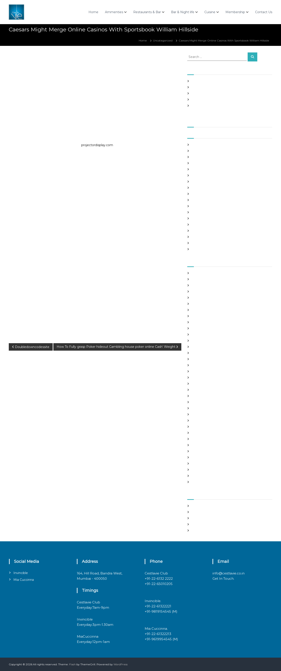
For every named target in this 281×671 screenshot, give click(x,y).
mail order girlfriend (205, 414)
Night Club (199, 426)
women (197, 482)
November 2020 (203, 206)
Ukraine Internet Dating (207, 469)
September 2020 (203, 218)
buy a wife (198, 303)
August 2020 (200, 224)
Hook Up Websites (203, 365)
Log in (196, 512)
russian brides (200, 445)
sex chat (197, 457)
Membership (235, 12)
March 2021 (199, 181)
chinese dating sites (204, 316)
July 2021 (198, 157)
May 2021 (198, 169)
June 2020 (199, 237)
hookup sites (200, 371)
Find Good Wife (202, 334)
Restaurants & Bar (147, 12)
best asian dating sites (206, 273)
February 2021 (201, 187)
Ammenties (114, 12)
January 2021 (200, 194)
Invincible (20, 573)
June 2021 (198, 163)
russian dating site (203, 451)
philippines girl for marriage (210, 439)
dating (196, 328)
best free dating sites (205, 279)
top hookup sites (202, 463)
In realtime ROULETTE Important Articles (219, 93)
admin (40, 58)
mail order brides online (207, 408)
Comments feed (202, 524)
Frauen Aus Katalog (204, 359)
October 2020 (201, 212)
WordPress (120, 664)
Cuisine (209, 12)
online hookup (201, 432)
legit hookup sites (203, 389)
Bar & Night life (182, 12)
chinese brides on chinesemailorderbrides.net (222, 310)
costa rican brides (203, 322)
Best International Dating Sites (212, 285)
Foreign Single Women (207, 353)
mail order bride (202, 402)
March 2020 (199, 249)
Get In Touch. (223, 578)
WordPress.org (201, 530)
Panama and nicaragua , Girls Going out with (221, 87)
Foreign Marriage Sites (206, 346)
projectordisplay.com (97, 145)
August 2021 (200, 150)
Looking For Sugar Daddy (208, 396)
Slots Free (198, 99)
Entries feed (200, 518)
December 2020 (203, 200)
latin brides (199, 383)
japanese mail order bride (208, 377)
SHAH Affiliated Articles (207, 81)
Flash (72, 664)
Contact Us (263, 12)
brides (196, 297)
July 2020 (198, 230)
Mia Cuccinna (23, 580)
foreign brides (201, 340)
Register (197, 506)
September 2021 (203, 144)
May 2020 (198, 243)
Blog (195, 291)
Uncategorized (163, 40)
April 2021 (198, 175)
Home (93, 12)
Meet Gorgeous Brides (206, 420)
